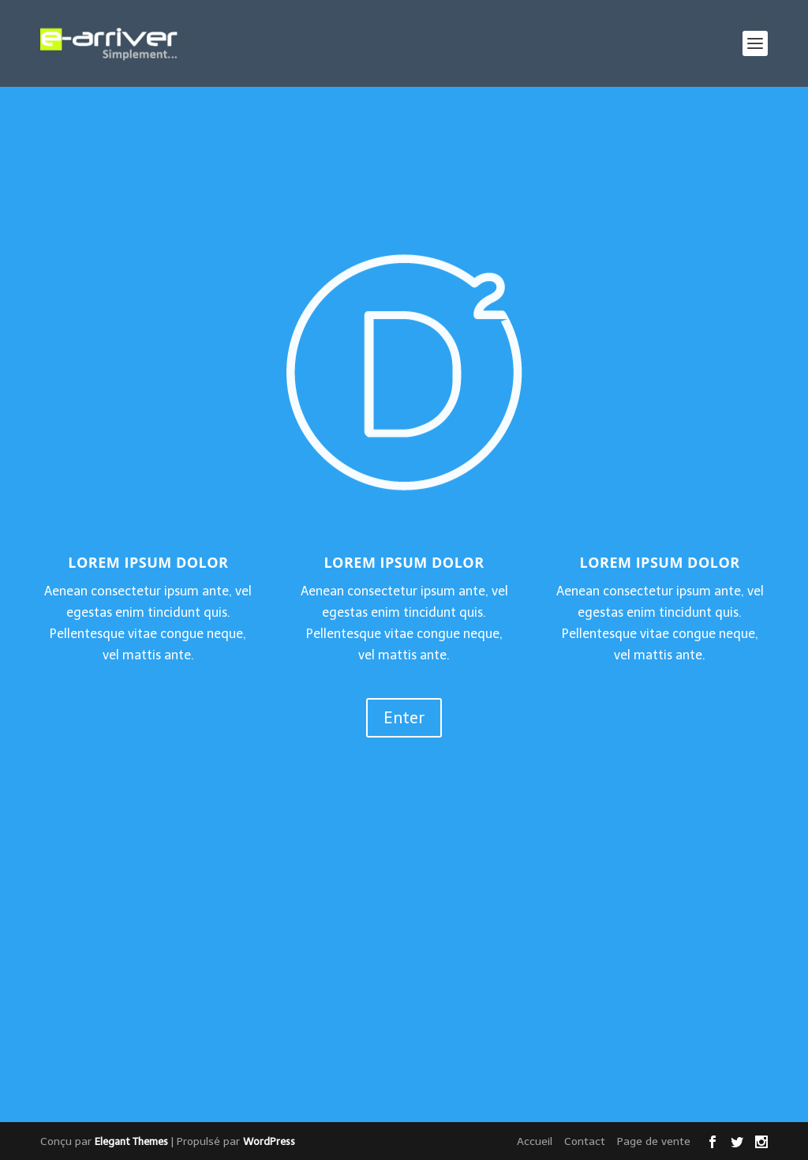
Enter (404, 717)
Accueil (534, 1141)
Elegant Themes (131, 1141)
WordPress (269, 1141)
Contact (584, 1141)
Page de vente (653, 1141)
